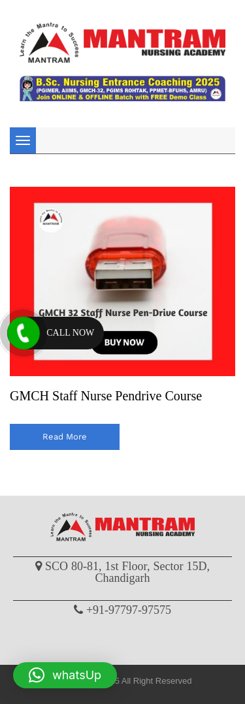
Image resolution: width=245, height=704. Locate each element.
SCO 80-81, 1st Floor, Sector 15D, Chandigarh (127, 572)
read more (64, 436)
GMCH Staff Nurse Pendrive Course (106, 396)
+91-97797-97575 (128, 610)
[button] (65, 675)
